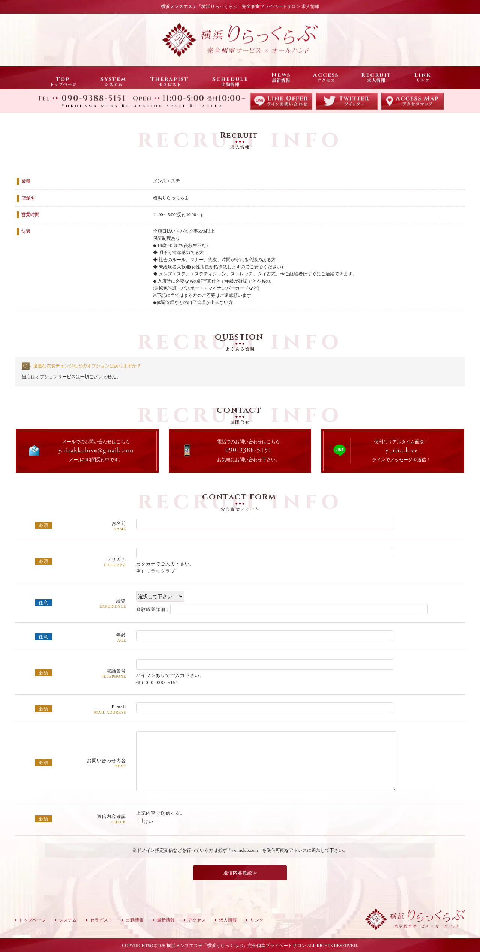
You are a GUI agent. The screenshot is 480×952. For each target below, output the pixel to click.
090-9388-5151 (248, 450)
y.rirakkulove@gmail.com (96, 450)
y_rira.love (401, 450)
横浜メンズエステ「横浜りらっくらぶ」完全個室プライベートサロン (236, 945)
